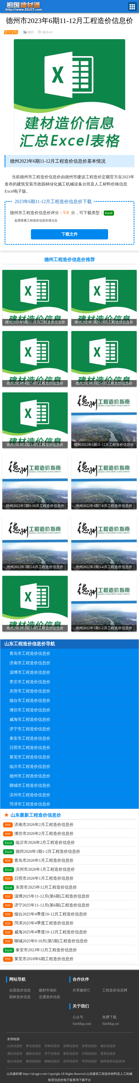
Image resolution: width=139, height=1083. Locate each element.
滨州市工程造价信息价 (29, 795)
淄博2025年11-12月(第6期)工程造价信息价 (46, 896)
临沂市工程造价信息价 (29, 766)
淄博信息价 (70, 1046)
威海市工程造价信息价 (29, 719)
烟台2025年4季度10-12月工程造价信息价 (45, 914)
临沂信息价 (14, 1061)
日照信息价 (89, 1053)
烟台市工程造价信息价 (29, 700)
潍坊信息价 (14, 1053)
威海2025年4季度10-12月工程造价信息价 (45, 932)
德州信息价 (33, 1061)
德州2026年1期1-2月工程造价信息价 (41, 851)
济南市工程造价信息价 (29, 663)
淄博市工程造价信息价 (29, 672)
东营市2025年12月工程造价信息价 (40, 887)
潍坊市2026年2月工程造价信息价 (38, 833)
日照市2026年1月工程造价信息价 (38, 878)
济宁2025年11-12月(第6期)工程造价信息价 (46, 905)
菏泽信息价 (89, 1061)
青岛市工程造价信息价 (29, 653)
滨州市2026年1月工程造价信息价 (39, 869)
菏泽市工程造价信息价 (29, 804)
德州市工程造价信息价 (29, 776)
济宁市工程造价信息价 (29, 729)
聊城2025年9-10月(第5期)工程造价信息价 (45, 941)
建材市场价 (48, 990)
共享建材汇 (81, 990)
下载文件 (69, 234)
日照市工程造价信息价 (29, 747)
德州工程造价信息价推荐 (69, 259)
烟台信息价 (108, 1046)
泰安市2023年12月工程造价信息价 (40, 950)
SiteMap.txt (110, 1024)
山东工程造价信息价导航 (29, 643)
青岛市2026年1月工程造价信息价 (38, 860)
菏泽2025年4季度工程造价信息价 (38, 923)
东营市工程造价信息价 (29, 691)
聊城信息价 (52, 1061)
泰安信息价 (70, 1053)
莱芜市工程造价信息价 (29, 757)
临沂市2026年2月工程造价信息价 (39, 842)
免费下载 (109, 1017)
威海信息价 (33, 1053)
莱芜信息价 (108, 1053)
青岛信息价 (33, 1046)
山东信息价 (14, 1046)
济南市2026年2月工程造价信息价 (38, 824)
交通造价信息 (49, 997)
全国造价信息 (20, 990)
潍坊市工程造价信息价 (29, 710)
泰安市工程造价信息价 (29, 738)
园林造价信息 (20, 997)
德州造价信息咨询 (112, 1061)
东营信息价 (89, 1046)
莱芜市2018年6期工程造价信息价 (38, 959)
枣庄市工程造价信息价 (29, 682)
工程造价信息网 (114, 990)
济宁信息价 (52, 1053)
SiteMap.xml (82, 1024)
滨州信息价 (70, 1061)
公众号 (78, 1017)
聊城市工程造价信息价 (29, 785)
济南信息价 (52, 1046)
